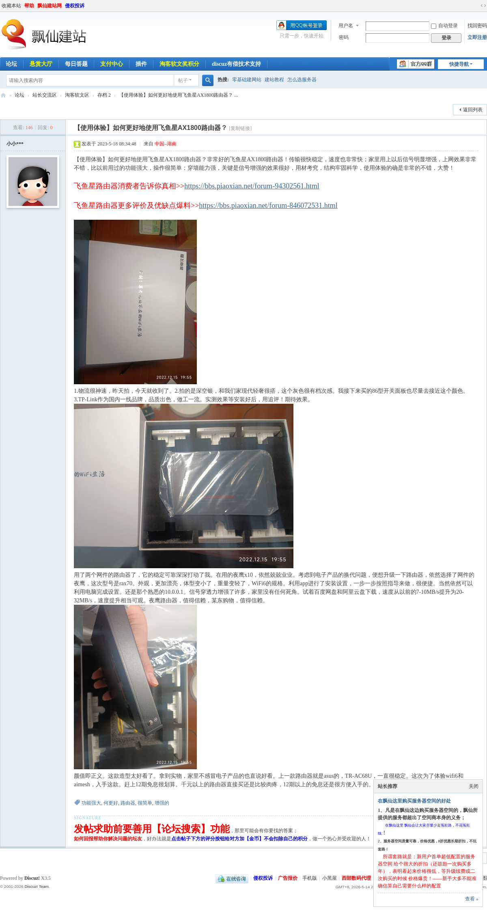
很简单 (145, 803)
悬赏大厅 (41, 64)
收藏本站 (11, 6)
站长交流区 (44, 95)
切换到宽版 (483, 5)
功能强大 (91, 803)
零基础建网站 (246, 79)
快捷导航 (459, 64)
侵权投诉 (74, 6)
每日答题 (76, 64)
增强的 (162, 803)
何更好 (110, 803)
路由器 (128, 803)
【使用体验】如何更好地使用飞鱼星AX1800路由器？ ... (178, 95)
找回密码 (477, 25)
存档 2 (104, 95)
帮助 (29, 6)
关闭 (473, 786)
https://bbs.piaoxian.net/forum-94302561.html (251, 186)
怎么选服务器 (302, 79)
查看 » (471, 899)
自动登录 (444, 25)
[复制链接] (240, 128)
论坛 (19, 95)
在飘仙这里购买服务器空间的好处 (414, 801)
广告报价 (287, 878)
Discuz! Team (36, 886)
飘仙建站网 (49, 6)
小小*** (15, 144)
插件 (141, 64)
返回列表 (473, 110)
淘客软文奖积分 (179, 64)
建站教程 (274, 79)
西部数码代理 (356, 878)
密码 (344, 37)
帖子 (183, 80)
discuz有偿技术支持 (236, 64)
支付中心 (111, 64)
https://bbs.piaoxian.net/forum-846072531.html (268, 205)
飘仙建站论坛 (3, 95)
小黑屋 (329, 878)
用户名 (345, 25)
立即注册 (477, 37)
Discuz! (32, 878)
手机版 (309, 878)
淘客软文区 (77, 95)
